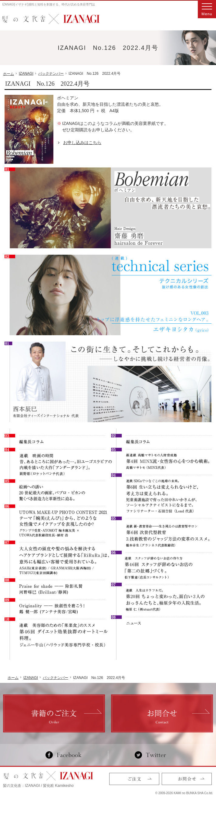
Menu (207, 9)
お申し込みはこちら (82, 142)
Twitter (150, 755)
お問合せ (187, 779)
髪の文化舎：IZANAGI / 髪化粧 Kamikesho (38, 785)
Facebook (66, 755)
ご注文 (134, 779)
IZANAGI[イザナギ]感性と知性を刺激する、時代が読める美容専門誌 (48, 4)
